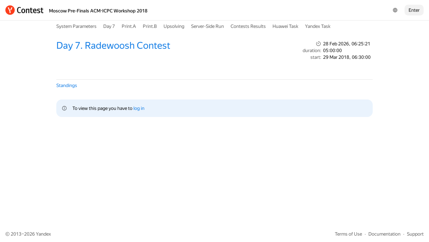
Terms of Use (348, 234)
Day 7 (109, 26)
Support (415, 234)
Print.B (150, 26)
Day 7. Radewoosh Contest (113, 45)
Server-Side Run (207, 26)
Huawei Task (285, 26)
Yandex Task (317, 26)
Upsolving (174, 26)
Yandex (43, 234)
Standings (66, 85)
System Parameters (76, 26)
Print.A (129, 26)
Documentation (384, 234)
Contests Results (248, 26)
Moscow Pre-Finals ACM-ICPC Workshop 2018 (98, 10)
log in (138, 108)
